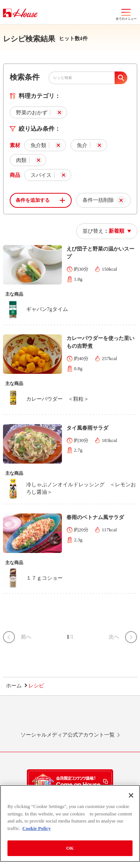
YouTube (112, 717)
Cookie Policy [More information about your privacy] (36, 828)
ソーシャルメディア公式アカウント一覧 (68, 735)
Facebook (84, 717)
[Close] (131, 795)
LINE (27, 717)
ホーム (14, 685)
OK (70, 848)
